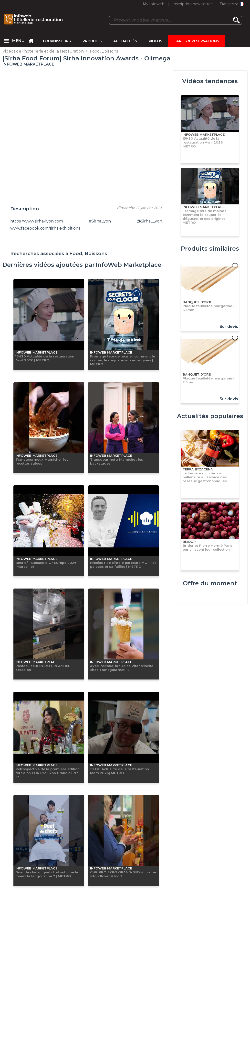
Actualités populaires (210, 416)
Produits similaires (210, 248)
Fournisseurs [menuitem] (57, 41)
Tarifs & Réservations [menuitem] (196, 41)
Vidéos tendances (210, 81)
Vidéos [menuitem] (155, 41)
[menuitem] (6, 41)
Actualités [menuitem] (125, 41)
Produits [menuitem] (92, 41)
